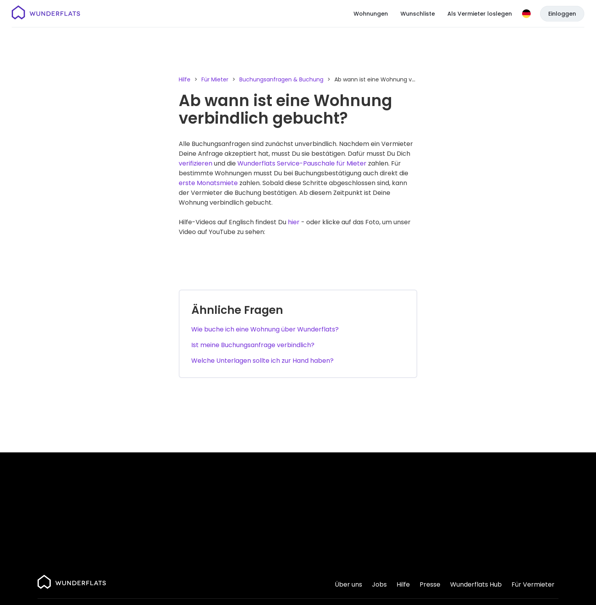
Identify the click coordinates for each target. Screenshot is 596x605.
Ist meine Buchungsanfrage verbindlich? (252, 344)
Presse (430, 584)
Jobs (379, 584)
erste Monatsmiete (208, 182)
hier (294, 222)
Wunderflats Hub (476, 584)
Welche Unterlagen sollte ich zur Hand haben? (262, 360)
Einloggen (562, 14)
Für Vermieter (533, 584)
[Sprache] (526, 14)
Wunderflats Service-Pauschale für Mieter (301, 163)
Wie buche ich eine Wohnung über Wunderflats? (265, 329)
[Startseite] (46, 13)
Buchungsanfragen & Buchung (281, 79)
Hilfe (184, 79)
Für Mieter (214, 79)
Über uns (348, 584)
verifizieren (195, 163)
